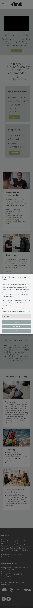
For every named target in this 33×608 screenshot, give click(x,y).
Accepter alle (16, 331)
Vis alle (6, 316)
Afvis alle (16, 322)
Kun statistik (16, 326)
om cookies (26, 311)
